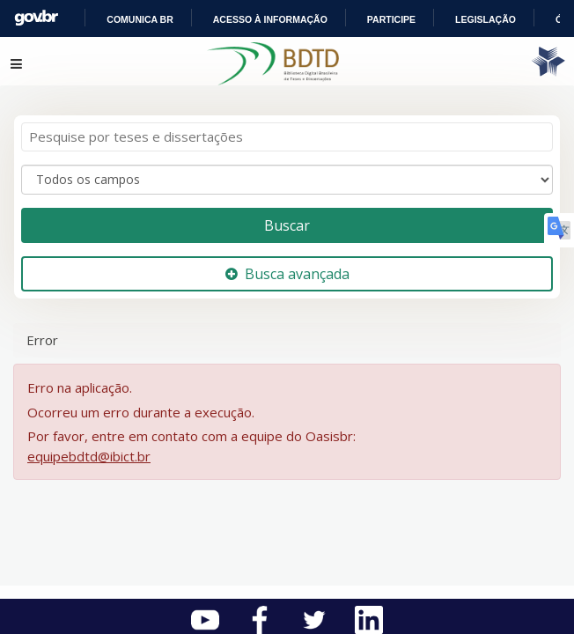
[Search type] (287, 169)
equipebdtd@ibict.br (89, 445)
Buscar (287, 215)
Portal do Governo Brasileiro (133, 18)
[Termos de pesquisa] (287, 127)
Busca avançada (287, 263)
